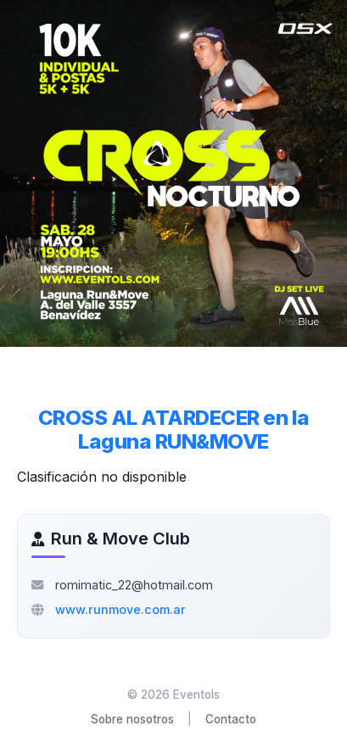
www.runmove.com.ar (120, 609)
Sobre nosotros (132, 719)
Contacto (230, 719)
